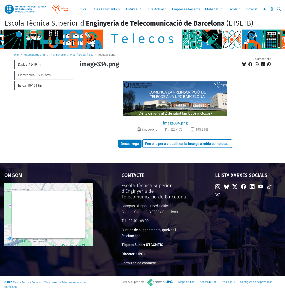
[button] (120, 9)
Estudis (131, 9)
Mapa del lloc (186, 281)
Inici (83, 9)
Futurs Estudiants (104, 9)
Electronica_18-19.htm (34, 75)
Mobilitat (211, 9)
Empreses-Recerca (186, 9)
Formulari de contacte (139, 263)
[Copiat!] (269, 64)
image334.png (175, 123)
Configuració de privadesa (256, 281)
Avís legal (227, 281)
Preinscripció (58, 54)
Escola (232, 9)
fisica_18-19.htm (30, 85)
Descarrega (130, 144)
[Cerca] (279, 9)
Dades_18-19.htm (30, 64)
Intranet (251, 9)
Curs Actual (155, 9)
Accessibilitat (208, 281)
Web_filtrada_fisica (81, 54)
